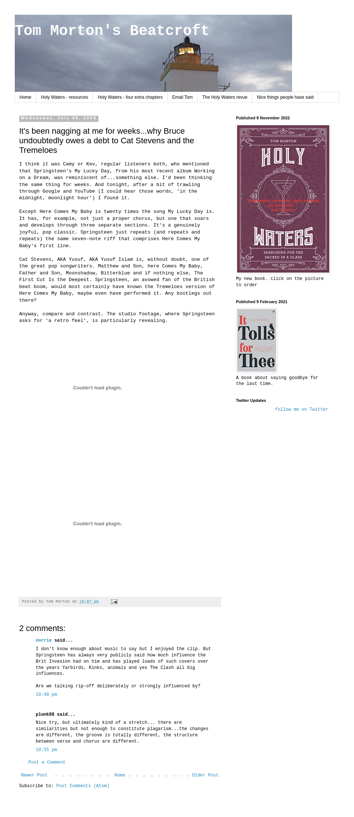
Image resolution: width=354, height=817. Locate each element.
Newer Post (34, 775)
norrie (44, 640)
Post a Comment (47, 762)
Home (25, 97)
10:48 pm (46, 694)
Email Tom (182, 97)
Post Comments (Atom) (83, 786)
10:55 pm (46, 750)
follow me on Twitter (301, 409)
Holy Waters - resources (64, 97)
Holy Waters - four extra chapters (130, 97)
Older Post (205, 775)
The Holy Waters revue (224, 97)
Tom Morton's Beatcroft (112, 31)
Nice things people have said (285, 97)
